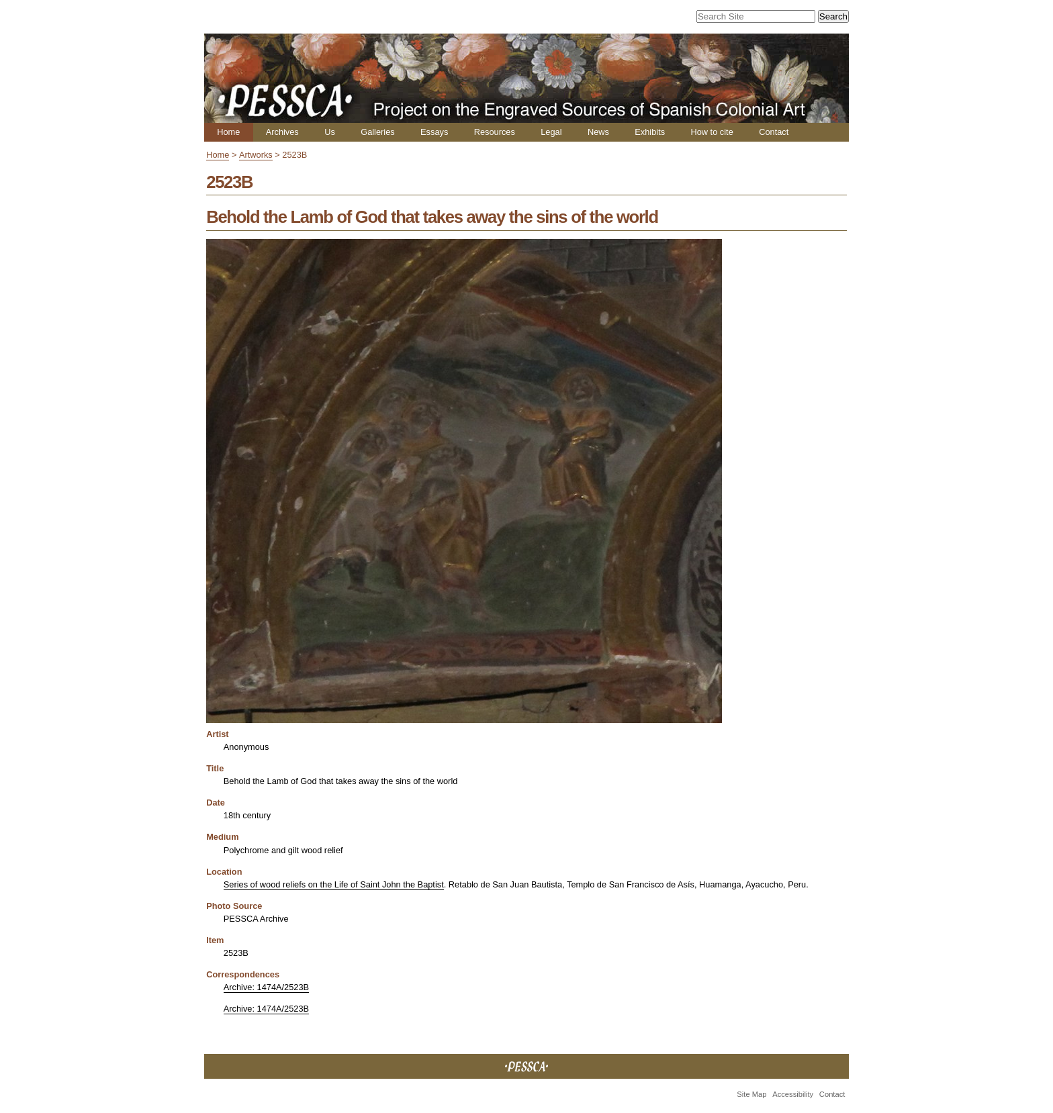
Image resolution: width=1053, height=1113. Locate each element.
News (598, 132)
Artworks (256, 155)
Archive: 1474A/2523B (266, 987)
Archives (282, 132)
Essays (434, 132)
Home (228, 132)
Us (329, 132)
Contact (773, 132)
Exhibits (650, 132)
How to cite (711, 132)
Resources (494, 132)
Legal (551, 132)
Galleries (378, 132)
